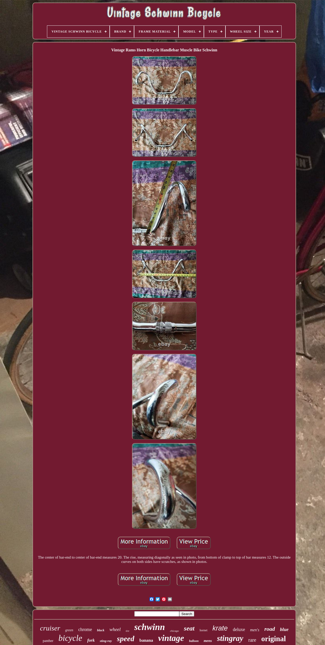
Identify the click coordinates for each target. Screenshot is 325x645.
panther (48, 641)
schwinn (149, 627)
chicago (174, 630)
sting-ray (106, 641)
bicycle (70, 638)
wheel (115, 629)
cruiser (50, 628)
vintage (171, 638)
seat (189, 628)
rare (252, 640)
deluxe (239, 629)
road (269, 629)
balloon (194, 641)
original (273, 639)
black (100, 630)
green (69, 630)
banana (146, 640)
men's (254, 630)
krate (220, 628)
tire (127, 630)
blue (284, 629)
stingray (230, 638)
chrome (85, 629)
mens (208, 641)
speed (125, 638)
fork (91, 640)
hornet (203, 630)
